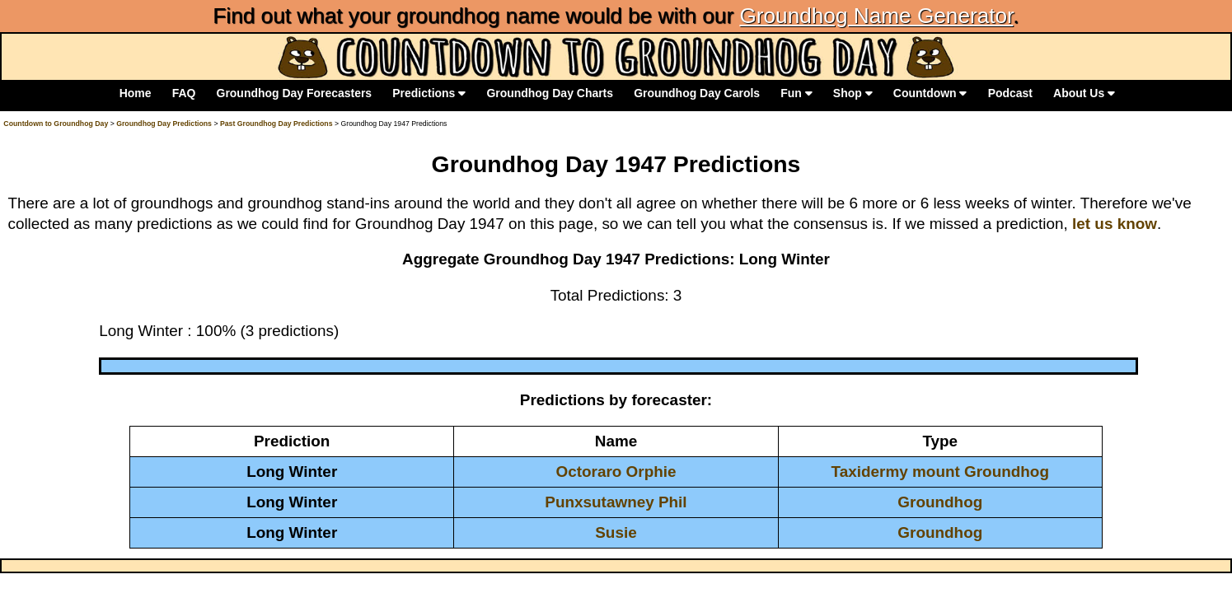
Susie (615, 532)
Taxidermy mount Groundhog (940, 471)
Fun (796, 93)
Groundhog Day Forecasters (294, 93)
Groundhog (939, 502)
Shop (853, 93)
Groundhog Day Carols (697, 93)
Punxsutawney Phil (615, 502)
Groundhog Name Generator (876, 15)
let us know (1114, 223)
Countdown (930, 93)
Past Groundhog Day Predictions (276, 123)
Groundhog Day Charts (549, 93)
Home (135, 93)
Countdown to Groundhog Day (55, 123)
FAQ (184, 93)
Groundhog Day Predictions (164, 123)
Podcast (1010, 93)
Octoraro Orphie (615, 471)
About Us (1084, 93)
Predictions (429, 93)
